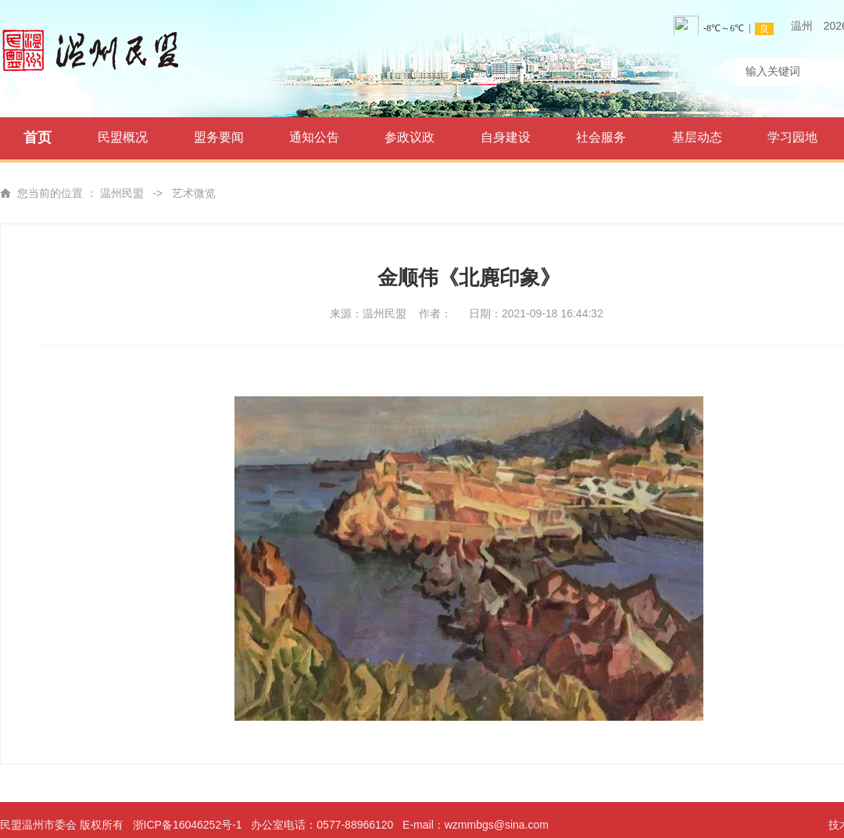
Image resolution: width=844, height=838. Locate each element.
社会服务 (601, 137)
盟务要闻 (219, 137)
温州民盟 (122, 193)
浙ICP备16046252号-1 (187, 824)
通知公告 (314, 137)
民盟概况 (123, 137)
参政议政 (409, 137)
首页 (37, 137)
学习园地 (792, 137)
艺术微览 (194, 193)
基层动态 (697, 137)
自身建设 (506, 137)
